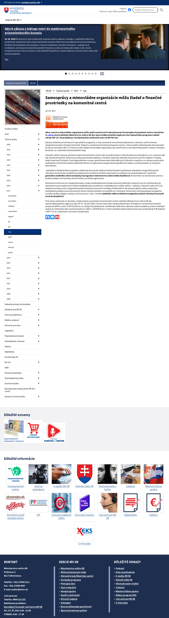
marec (10, 236)
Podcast (120, 554)
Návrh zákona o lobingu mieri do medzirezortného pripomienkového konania (42, 30)
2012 (9, 271)
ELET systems (53, 609)
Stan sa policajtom (126, 558)
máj (9, 226)
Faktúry (8, 335)
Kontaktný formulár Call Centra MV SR (24, 593)
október (11, 202)
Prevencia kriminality (14, 360)
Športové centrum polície (74, 596)
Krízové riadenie (70, 585)
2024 (9, 153)
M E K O (8, 350)
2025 (9, 148)
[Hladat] (161, 10)
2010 (9, 280)
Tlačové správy (11, 139)
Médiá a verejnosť (12, 310)
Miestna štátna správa (128, 577)
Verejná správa (69, 577)
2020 (9, 173)
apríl (10, 231)
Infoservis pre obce (13, 315)
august (11, 212)
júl (9, 217)
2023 (9, 158)
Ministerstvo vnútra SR (73, 554)
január (10, 246)
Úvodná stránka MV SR (17, 83)
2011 (9, 275)
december (12, 192)
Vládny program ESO (127, 581)
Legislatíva (9, 320)
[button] (15, 19)
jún (9, 222)
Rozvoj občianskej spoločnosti (77, 592)
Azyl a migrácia (69, 573)
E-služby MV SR (124, 562)
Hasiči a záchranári (71, 581)
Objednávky (10, 340)
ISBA (7, 355)
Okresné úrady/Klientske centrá (78, 562)
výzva (62, 134)
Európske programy (71, 566)
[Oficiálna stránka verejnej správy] (33, 2)
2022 (9, 163)
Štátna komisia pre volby (74, 558)
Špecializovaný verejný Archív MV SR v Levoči (21, 376)
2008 (9, 290)
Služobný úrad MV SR (14, 300)
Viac (7, 58)
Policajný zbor (68, 569)
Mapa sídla (67, 609)
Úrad (7, 134)
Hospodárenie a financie (15, 330)
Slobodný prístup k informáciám (18, 295)
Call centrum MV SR (126, 585)
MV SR (35, 83)
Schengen (66, 589)
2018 (9, 183)
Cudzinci (121, 573)
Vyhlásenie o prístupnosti (88, 609)
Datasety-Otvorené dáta (15, 383)
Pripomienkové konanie (15, 325)
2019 (9, 178)
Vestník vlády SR (12, 345)
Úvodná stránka (11, 129)
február (11, 241)
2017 (9, 188)
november (12, 197)
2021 (9, 168)
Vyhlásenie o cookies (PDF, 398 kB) (122, 609)
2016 (9, 251)
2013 (9, 266)
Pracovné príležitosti (13, 305)
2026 (9, 144)
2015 (9, 256)
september (12, 207)
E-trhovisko (122, 589)
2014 (9, 261)
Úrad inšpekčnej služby (15, 365)
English (123, 8)
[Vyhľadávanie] (145, 10)
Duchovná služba (12, 370)
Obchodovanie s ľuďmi (128, 569)
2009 (9, 285)
